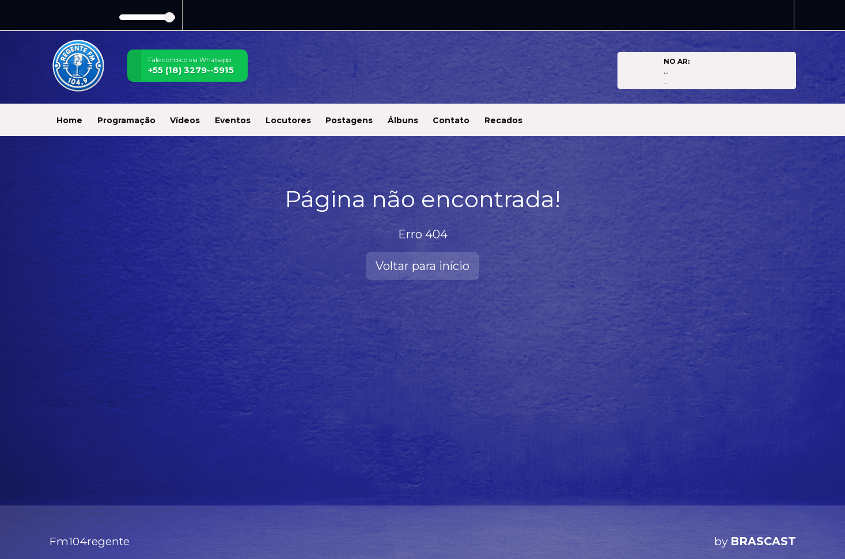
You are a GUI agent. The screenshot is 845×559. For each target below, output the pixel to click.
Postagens (349, 120)
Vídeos (185, 120)
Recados (503, 120)
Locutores (288, 120)
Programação (126, 120)
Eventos (233, 120)
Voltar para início (422, 266)
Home (69, 120)
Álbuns (403, 120)
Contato (451, 120)
